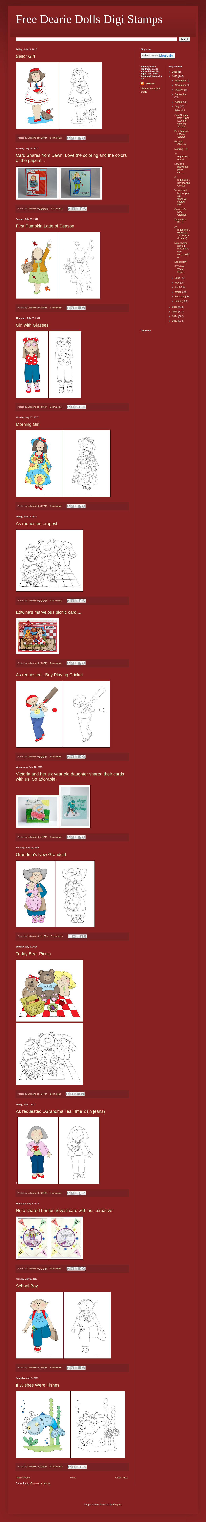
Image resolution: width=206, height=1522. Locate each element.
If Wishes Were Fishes (37, 1385)
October (179, 89)
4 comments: (56, 307)
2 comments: (56, 407)
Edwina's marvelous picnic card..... (49, 612)
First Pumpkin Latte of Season (45, 226)
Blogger (117, 1504)
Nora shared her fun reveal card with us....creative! (64, 1210)
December (181, 80)
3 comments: (56, 138)
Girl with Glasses (32, 325)
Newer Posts (23, 1477)
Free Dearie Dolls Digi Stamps (89, 19)
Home (73, 1477)
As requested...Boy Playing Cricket (49, 674)
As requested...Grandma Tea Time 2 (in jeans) (60, 1111)
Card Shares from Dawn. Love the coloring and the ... (181, 121)
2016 (175, 307)
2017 (175, 76)
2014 (175, 316)
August (179, 102)
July (177, 106)
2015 (175, 311)
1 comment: (55, 1094)
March (178, 292)
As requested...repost (36, 523)
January (179, 301)
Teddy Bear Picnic (33, 953)
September (181, 94)
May (177, 282)
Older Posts (121, 1477)
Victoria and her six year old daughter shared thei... (182, 197)
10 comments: (57, 1466)
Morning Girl (28, 424)
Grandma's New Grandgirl (41, 854)
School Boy (27, 1285)
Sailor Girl (25, 56)
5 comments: (57, 936)
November (181, 85)
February (180, 296)
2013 (175, 321)
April (177, 287)
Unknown (150, 83)
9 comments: (57, 208)
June (178, 278)
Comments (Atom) (40, 1483)
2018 (175, 71)
